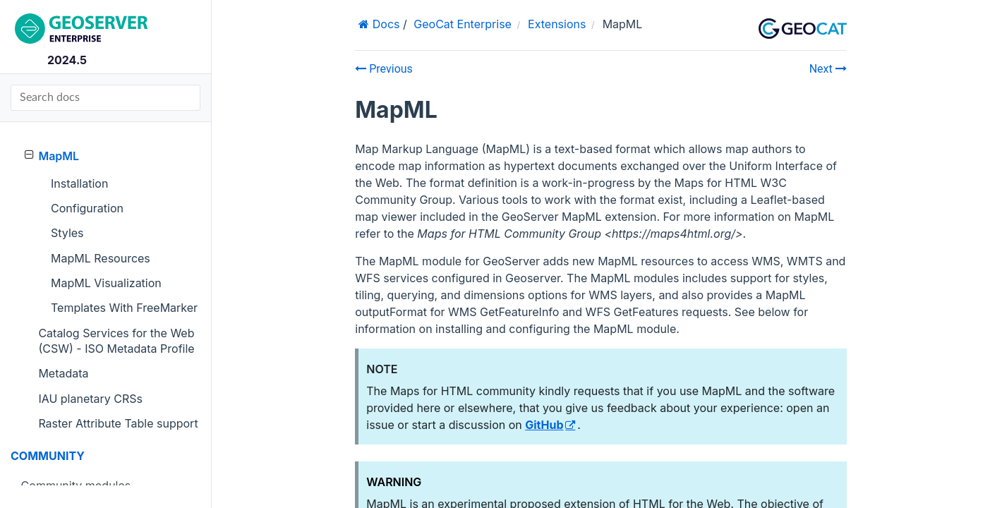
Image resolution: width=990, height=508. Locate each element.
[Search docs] (105, 98)
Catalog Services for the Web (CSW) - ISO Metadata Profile (116, 341)
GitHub (544, 425)
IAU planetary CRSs (90, 399)
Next (828, 68)
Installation (79, 183)
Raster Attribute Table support (118, 423)
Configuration (87, 208)
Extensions (557, 24)
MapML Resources (100, 258)
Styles (67, 233)
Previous (384, 68)
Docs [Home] (384, 24)
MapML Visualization (106, 283)
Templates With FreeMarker (124, 308)
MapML (52, 155)
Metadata (63, 373)
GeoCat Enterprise (462, 24)
